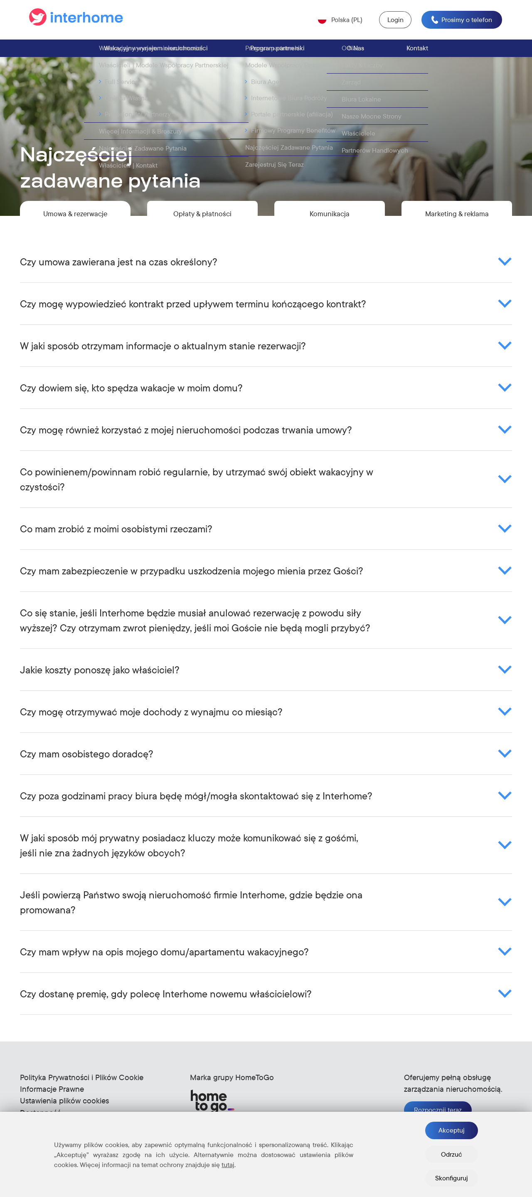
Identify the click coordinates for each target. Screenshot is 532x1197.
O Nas (355, 51)
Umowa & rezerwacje (75, 219)
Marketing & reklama (457, 219)
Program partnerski (277, 51)
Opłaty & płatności (202, 219)
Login (393, 21)
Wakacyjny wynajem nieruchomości (156, 51)
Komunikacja (330, 219)
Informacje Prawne (52, 1097)
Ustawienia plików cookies (64, 1109)
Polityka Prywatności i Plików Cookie (81, 1086)
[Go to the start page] (77, 21)
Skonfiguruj (451, 1178)
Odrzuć (451, 1154)
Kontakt (417, 51)
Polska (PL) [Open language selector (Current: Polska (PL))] (343, 21)
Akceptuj (451, 1130)
